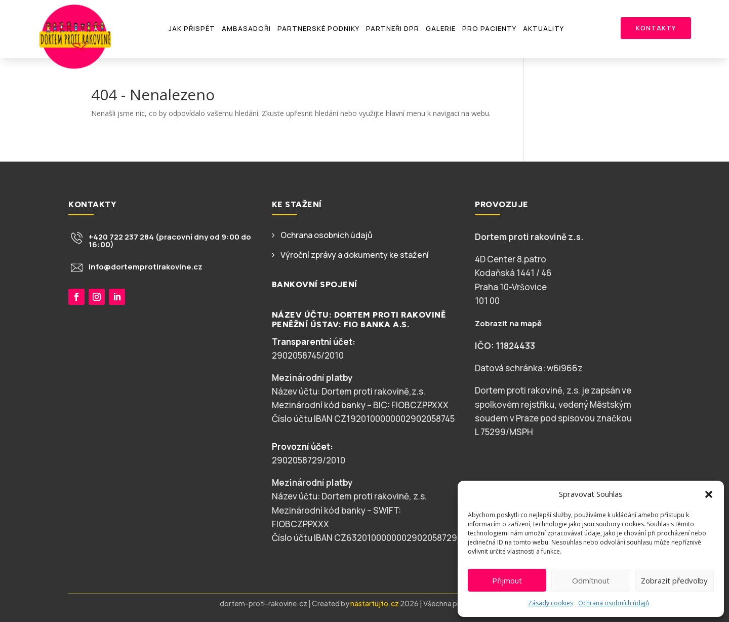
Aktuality (543, 28)
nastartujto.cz (375, 603)
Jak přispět (192, 28)
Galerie (441, 28)
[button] (709, 494)
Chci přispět (108, 337)
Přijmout (507, 580)
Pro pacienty (489, 28)
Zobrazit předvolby (674, 580)
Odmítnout (591, 580)
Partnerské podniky (318, 28)
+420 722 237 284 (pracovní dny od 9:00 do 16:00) (170, 240)
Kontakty (656, 27)
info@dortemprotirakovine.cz (145, 266)
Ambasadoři (246, 28)
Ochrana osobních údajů (613, 603)
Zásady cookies (550, 603)
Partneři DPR (392, 28)
